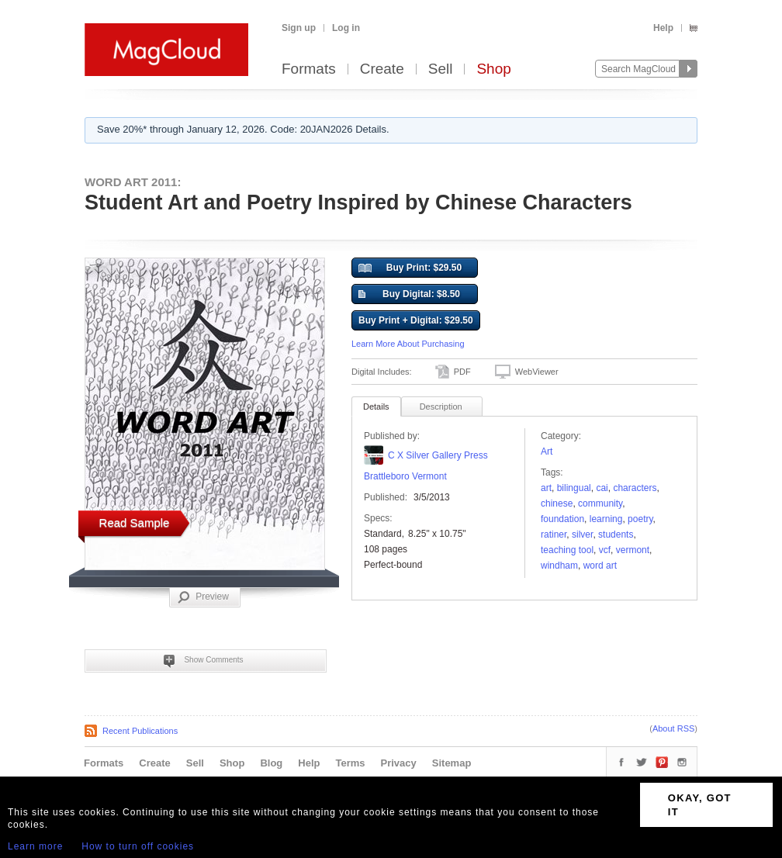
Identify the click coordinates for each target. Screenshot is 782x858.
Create (382, 69)
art (546, 488)
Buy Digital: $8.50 (409, 295)
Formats (309, 69)
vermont (632, 550)
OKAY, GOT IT (700, 805)
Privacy (399, 763)
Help (663, 27)
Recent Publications (140, 730)
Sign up (299, 27)
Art (546, 451)
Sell (440, 69)
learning (606, 519)
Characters (634, 488)
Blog (271, 763)
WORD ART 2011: (133, 182)
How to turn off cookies (137, 846)
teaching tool (567, 550)
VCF (605, 550)
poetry (640, 519)
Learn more (35, 846)
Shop (493, 69)
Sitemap (452, 763)
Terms (350, 763)
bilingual (574, 488)
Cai (601, 488)
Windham (559, 565)
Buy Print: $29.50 (410, 268)
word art (600, 565)
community (600, 503)
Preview (203, 597)
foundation (562, 519)
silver (582, 534)
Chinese (557, 503)
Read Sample (134, 522)
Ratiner (553, 534)
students (615, 534)
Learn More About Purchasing (408, 343)
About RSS (673, 728)
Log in (346, 27)
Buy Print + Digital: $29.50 (415, 320)
